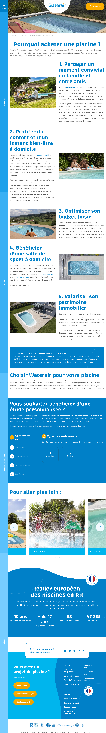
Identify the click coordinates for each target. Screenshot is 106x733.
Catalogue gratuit (23, 697)
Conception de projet (25, 689)
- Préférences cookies (86, 728)
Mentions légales (43, 728)
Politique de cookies (73, 728)
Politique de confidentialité (58, 728)
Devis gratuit (22, 680)
